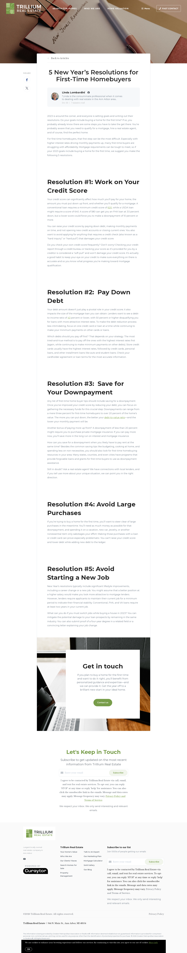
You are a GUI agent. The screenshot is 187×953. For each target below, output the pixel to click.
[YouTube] (24, 859)
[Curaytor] (35, 873)
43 (69, 317)
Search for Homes (65, 8)
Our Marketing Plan (92, 856)
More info (153, 943)
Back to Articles (60, 58)
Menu (145, 8)
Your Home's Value (68, 852)
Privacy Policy (156, 914)
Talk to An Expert (91, 852)
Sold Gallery (89, 865)
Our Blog (88, 870)
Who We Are (92, 8)
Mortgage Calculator (93, 861)
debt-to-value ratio (114, 417)
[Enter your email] (86, 772)
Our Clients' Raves (68, 861)
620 (110, 207)
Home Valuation (118, 8)
